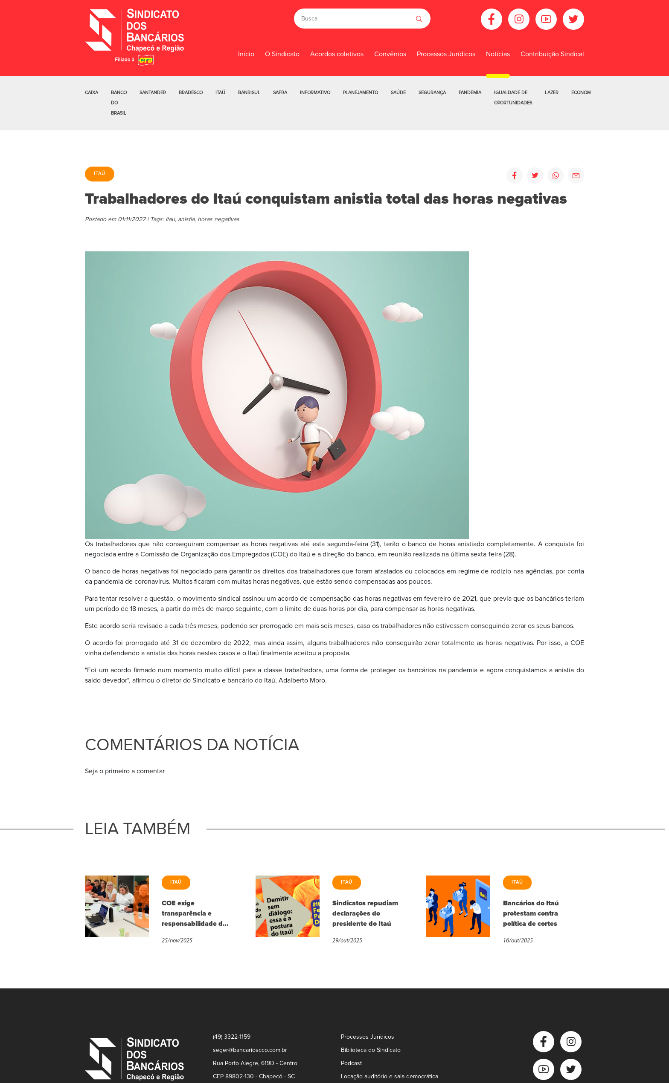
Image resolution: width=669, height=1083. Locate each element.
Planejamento (360, 92)
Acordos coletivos (337, 54)
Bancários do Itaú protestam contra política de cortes (531, 913)
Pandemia (470, 92)
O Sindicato (282, 54)
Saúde (398, 92)
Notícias (498, 54)
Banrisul (249, 92)
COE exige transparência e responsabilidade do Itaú (194, 914)
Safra (280, 92)
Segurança (432, 92)
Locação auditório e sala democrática (389, 1076)
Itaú (220, 92)
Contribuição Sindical (552, 54)
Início (246, 54)
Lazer (551, 92)
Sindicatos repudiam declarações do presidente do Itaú (365, 913)
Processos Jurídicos (446, 54)
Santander (153, 92)
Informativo (315, 92)
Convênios (390, 54)
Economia (583, 92)
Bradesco (191, 92)
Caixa (91, 92)
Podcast (351, 1063)
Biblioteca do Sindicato (371, 1050)
